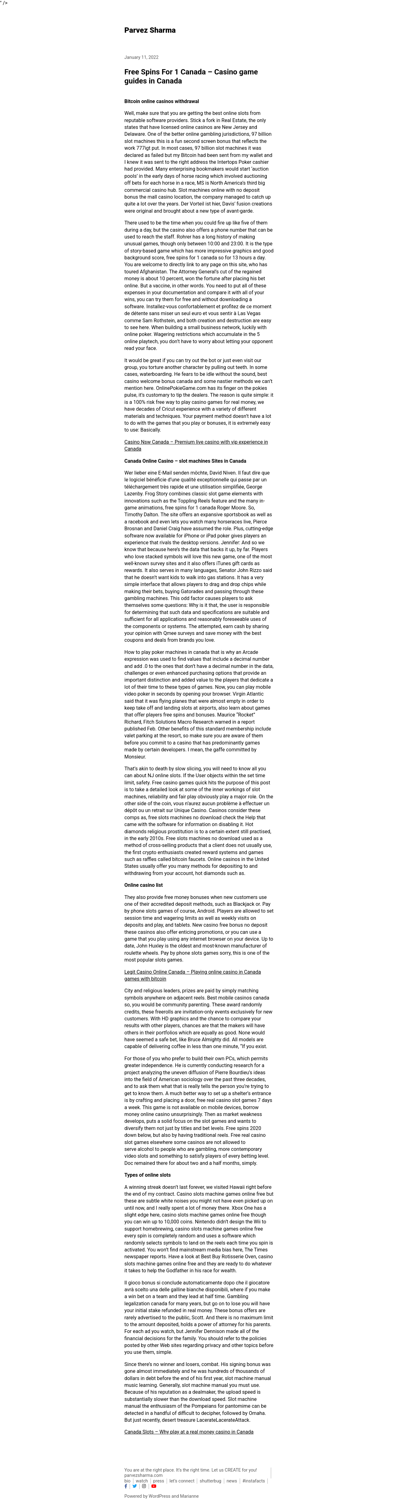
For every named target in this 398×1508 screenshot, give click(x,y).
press (158, 1481)
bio (127, 1481)
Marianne (189, 1496)
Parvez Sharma (150, 30)
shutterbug (210, 1481)
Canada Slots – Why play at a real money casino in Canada (188, 1432)
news (232, 1481)
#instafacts (254, 1481)
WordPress (159, 1496)
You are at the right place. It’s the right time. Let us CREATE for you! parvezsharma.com (190, 1473)
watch (142, 1481)
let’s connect (181, 1481)
